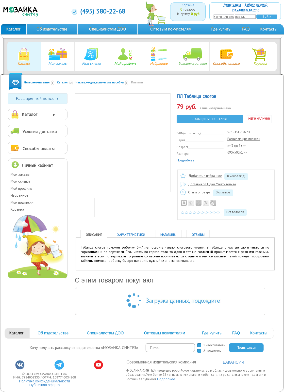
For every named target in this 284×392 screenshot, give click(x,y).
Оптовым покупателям (170, 29)
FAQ (246, 29)
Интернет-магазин (37, 82)
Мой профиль (21, 188)
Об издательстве (51, 29)
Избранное (19, 195)
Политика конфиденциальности (44, 381)
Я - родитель (212, 351)
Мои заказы (20, 174)
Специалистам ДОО (107, 29)
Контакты (268, 29)
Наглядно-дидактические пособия (99, 82)
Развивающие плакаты (243, 139)
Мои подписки (22, 202)
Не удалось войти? (245, 10)
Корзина (17, 209)
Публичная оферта (44, 385)
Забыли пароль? (256, 4)
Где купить (221, 29)
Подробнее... (167, 379)
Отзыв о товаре (199, 192)
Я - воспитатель (214, 345)
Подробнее (186, 160)
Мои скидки (20, 181)
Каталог (13, 29)
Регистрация (232, 4)
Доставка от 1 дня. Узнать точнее (212, 184)
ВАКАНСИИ (233, 362)
